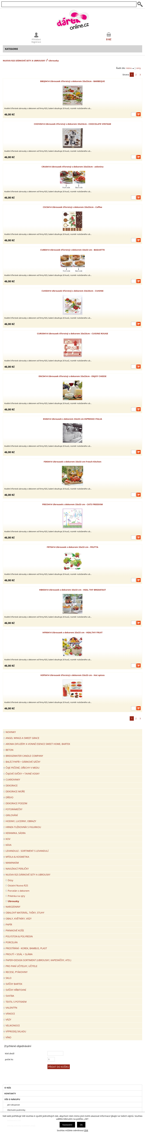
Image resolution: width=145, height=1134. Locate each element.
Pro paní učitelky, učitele (21, 966)
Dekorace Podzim (16, 803)
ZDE (86, 1130)
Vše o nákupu (12, 1099)
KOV (8, 839)
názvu (130, 68)
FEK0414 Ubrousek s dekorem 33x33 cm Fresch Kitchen (72, 461)
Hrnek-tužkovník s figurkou (23, 827)
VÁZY (8, 1019)
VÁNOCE (10, 1013)
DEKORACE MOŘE (15, 791)
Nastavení (67, 1124)
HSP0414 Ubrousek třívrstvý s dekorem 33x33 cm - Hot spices (72, 675)
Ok (81, 1124)
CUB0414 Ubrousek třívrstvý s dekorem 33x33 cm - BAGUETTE (72, 249)
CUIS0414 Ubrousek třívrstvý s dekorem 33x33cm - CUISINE (72, 290)
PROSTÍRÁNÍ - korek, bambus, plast (26, 948)
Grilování (12, 815)
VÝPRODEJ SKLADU (16, 1031)
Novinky (11, 732)
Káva (8, 845)
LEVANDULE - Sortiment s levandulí (27, 850)
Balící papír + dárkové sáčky (23, 761)
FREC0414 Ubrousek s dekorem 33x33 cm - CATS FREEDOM (72, 504)
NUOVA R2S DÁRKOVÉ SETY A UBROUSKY (24, 60)
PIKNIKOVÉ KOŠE (15, 930)
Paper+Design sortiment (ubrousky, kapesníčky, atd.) (38, 960)
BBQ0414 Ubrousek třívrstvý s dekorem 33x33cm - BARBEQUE (72, 81)
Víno (8, 1037)
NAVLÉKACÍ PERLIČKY (17, 868)
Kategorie (11, 48)
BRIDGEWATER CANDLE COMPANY (24, 755)
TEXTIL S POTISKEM (16, 1001)
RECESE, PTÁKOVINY (16, 972)
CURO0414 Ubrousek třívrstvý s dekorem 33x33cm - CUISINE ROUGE (72, 333)
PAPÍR (9, 924)
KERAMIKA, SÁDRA (16, 833)
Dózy (10, 880)
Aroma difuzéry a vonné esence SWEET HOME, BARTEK (38, 744)
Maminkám (12, 862)
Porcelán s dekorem (18, 890)
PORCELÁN (12, 942)
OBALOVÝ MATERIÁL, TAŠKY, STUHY (25, 912)
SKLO (8, 978)
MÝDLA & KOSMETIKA (17, 856)
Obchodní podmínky (16, 1110)
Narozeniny (13, 906)
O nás (7, 1087)
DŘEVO (9, 797)
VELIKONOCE (13, 1025)
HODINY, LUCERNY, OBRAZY (21, 821)
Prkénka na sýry (16, 896)
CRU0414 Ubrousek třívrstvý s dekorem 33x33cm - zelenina (72, 166)
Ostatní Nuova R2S (18, 885)
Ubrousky (13, 901)
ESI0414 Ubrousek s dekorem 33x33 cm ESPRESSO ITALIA (72, 418)
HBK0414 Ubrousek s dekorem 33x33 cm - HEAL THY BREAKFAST (72, 589)
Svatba (10, 995)
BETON (9, 749)
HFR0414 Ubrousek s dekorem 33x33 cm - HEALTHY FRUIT (72, 632)
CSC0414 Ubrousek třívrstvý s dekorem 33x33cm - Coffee (72, 207)
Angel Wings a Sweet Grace (22, 738)
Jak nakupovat (13, 1104)
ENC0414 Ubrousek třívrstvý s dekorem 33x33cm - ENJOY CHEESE (72, 376)
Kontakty (10, 1093)
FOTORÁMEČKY (14, 809)
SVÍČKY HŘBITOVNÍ (16, 989)
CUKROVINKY (13, 779)
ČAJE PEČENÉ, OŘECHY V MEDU (22, 767)
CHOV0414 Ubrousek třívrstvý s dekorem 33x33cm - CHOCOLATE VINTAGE (72, 123)
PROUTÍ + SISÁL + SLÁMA (19, 954)
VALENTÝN (11, 1007)
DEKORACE (12, 785)
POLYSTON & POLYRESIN (19, 936)
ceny (138, 68)
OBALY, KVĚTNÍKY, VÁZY (18, 918)
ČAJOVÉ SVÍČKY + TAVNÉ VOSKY (23, 773)
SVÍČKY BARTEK (14, 984)
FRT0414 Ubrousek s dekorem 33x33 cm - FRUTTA (72, 547)
